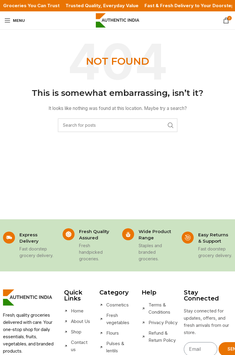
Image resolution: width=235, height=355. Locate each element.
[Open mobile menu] (14, 20)
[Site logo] (117, 19)
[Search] (118, 125)
